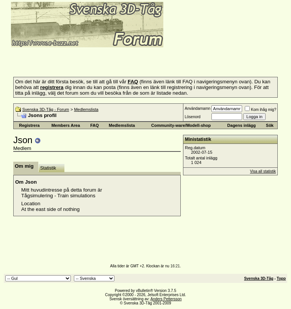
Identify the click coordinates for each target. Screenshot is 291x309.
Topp (281, 278)
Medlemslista (86, 109)
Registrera (29, 125)
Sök (270, 125)
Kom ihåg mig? (260, 110)
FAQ (94, 125)
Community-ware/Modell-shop (181, 125)
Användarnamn (197, 108)
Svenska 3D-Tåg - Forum (45, 109)
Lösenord (192, 117)
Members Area (66, 125)
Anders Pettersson (165, 299)
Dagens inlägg (241, 125)
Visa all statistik (263, 171)
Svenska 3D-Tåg (258, 278)
